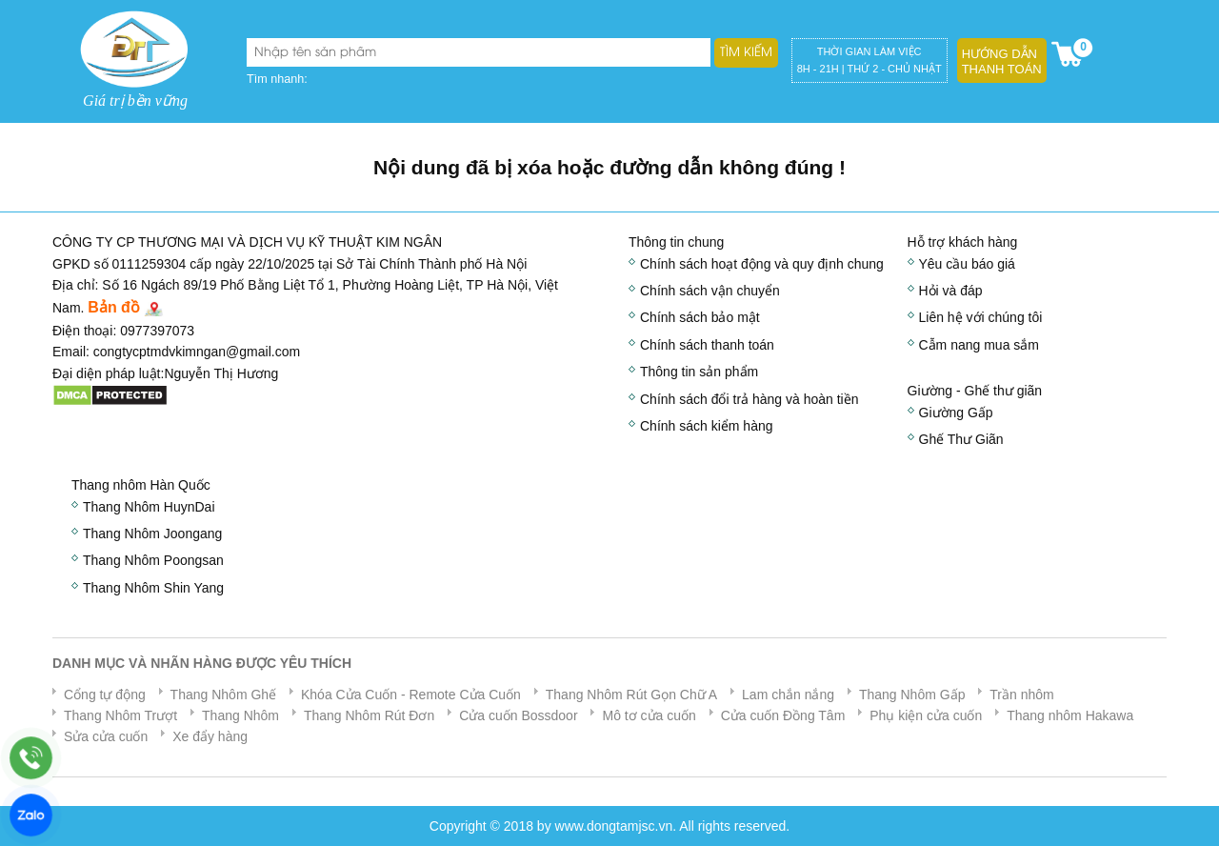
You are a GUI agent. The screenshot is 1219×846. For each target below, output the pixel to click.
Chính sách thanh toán (707, 344)
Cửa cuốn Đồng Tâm (783, 715)
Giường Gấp (956, 412)
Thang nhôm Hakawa (1070, 715)
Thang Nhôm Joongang (152, 533)
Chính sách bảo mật (700, 317)
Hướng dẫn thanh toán (1002, 61)
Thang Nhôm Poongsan (153, 560)
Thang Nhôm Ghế (223, 694)
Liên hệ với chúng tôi (981, 317)
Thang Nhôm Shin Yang (153, 587)
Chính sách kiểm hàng (706, 425)
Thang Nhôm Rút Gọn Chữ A (631, 694)
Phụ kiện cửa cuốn (925, 715)
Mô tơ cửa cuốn (648, 715)
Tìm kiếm (746, 52)
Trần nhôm (1021, 694)
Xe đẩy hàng (210, 736)
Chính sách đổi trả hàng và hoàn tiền (749, 399)
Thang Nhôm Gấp (912, 694)
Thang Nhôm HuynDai (149, 506)
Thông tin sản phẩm (699, 371)
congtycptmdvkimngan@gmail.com (196, 351)
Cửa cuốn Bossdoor (518, 715)
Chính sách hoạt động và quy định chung (762, 264)
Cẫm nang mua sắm (979, 344)
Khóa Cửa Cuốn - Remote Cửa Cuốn (411, 694)
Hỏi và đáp (951, 290)
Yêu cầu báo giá (967, 264)
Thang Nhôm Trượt (120, 715)
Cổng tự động (105, 694)
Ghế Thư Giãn (961, 439)
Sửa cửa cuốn (106, 736)
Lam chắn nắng (788, 694)
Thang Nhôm (240, 715)
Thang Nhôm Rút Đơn (369, 715)
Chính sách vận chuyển (710, 290)
